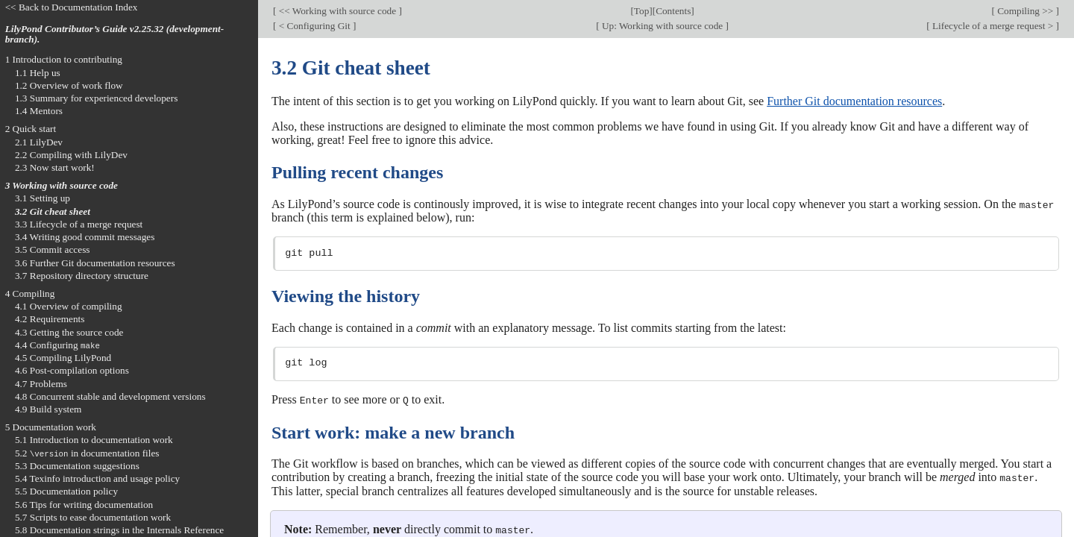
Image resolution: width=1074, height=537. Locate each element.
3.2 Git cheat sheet (52, 211)
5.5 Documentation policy (66, 491)
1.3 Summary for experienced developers (96, 98)
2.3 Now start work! (55, 167)
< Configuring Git (314, 25)
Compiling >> (1025, 10)
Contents (673, 10)
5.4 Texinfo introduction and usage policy (97, 478)
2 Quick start (31, 128)
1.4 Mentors (39, 110)
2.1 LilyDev (39, 142)
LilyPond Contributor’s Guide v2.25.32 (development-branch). (114, 34)
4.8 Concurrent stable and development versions (110, 396)
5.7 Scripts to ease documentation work (93, 517)
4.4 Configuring (57, 345)
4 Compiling (30, 293)
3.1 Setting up (42, 198)
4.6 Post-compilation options (72, 370)
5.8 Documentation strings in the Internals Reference (119, 530)
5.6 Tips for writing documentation (84, 504)
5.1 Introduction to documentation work (94, 439)
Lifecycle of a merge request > (993, 25)
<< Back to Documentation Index (71, 7)
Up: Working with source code (663, 25)
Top (641, 10)
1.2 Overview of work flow (69, 85)
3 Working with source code (61, 185)
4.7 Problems (41, 383)
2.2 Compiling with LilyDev (71, 154)
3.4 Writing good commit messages (85, 236)
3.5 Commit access (52, 249)
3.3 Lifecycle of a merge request (78, 224)
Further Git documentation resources (854, 101)
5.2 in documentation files (87, 453)
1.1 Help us (37, 72)
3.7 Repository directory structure (81, 275)
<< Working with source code (337, 10)
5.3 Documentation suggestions (77, 465)
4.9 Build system (48, 409)
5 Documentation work (50, 427)
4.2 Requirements (50, 318)
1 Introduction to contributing (63, 59)
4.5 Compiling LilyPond (63, 357)
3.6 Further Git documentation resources (95, 262)
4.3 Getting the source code (69, 332)
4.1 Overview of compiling (68, 306)
